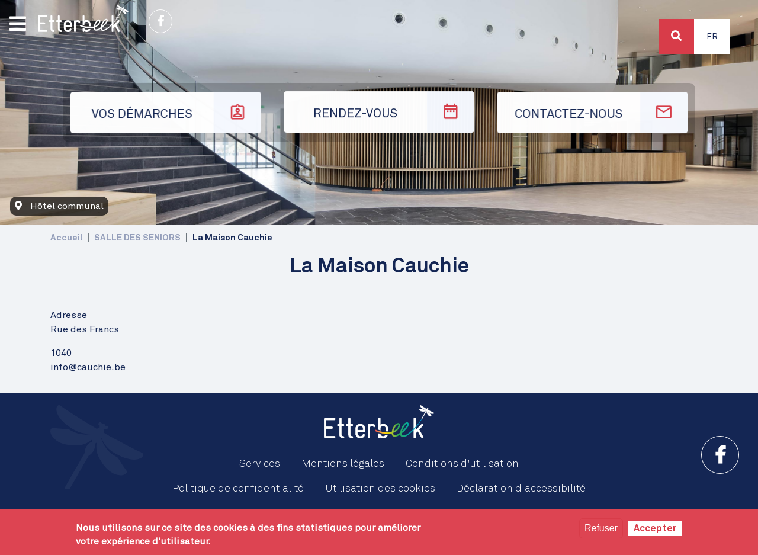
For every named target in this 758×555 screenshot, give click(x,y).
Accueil (66, 237)
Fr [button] (712, 37)
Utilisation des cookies (380, 488)
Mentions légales (342, 463)
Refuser (601, 528)
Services (259, 463)
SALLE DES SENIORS (137, 237)
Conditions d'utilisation (462, 463)
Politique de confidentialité (238, 488)
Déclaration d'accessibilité (521, 488)
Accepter (655, 528)
